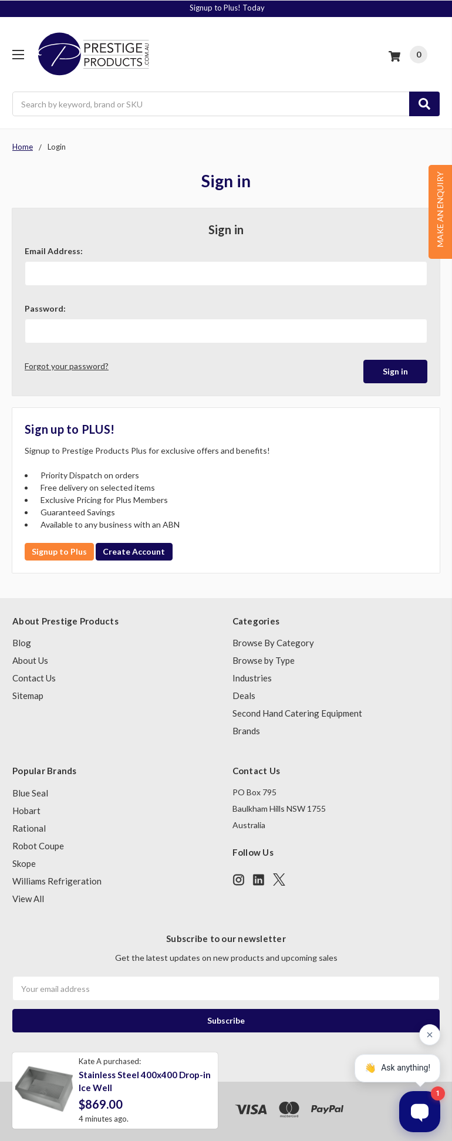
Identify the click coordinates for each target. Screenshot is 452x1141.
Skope (24, 863)
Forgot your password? (67, 366)
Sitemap (27, 695)
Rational (29, 828)
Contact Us (34, 678)
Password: (45, 308)
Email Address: (54, 251)
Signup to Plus (59, 551)
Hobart (26, 810)
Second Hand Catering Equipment (297, 713)
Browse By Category (273, 642)
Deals (243, 695)
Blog (21, 642)
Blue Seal (30, 793)
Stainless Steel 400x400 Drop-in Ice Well (145, 1081)
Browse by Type (263, 660)
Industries (252, 678)
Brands (246, 730)
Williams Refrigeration (57, 881)
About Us (30, 660)
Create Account (134, 551)
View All (28, 898)
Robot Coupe (38, 845)
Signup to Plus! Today (227, 7)
